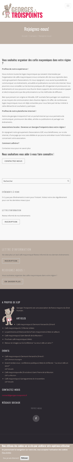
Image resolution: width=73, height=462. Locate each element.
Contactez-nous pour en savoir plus (16, 148)
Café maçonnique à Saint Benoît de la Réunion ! (23, 335)
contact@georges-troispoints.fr (14, 395)
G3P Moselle (9, 369)
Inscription (11, 222)
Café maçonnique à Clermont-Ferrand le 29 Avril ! (24, 356)
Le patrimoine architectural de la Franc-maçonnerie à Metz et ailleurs (32, 332)
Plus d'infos (6, 453)
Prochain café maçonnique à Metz (18, 339)
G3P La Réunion (10, 375)
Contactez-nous (13, 161)
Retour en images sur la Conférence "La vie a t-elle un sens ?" (29, 343)
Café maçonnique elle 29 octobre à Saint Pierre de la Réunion (29, 372)
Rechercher (68, 181)
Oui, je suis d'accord (11, 458)
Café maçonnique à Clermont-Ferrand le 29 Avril (35, 324)
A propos (33, 36)
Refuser (24, 458)
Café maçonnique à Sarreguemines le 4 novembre (24, 378)
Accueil (24, 36)
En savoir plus (13, 281)
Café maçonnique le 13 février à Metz (19, 328)
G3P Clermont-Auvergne (13, 359)
